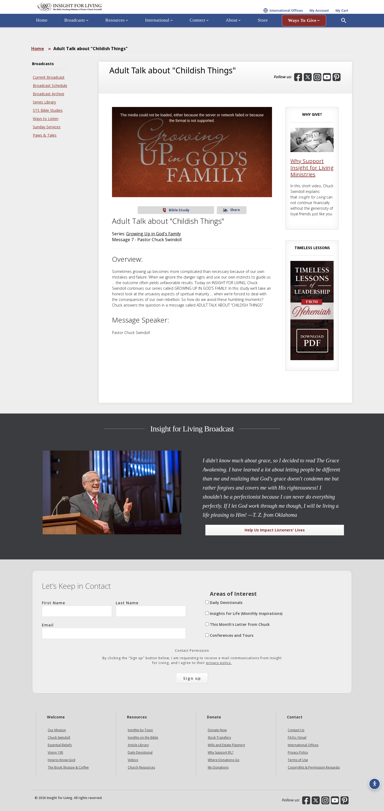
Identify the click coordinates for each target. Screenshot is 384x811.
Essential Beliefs (60, 745)
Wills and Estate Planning (226, 745)
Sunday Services (47, 126)
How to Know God (61, 760)
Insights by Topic (140, 730)
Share (208, 210)
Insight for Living (96, 14)
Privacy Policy (298, 752)
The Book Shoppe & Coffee (68, 767)
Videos (133, 760)
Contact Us (296, 730)
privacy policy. (219, 663)
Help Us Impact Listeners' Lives (275, 529)
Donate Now (217, 730)
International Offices (303, 745)
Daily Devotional (140, 752)
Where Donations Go (223, 760)
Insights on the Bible (143, 737)
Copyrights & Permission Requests (314, 767)
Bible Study (176, 210)
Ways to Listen (45, 118)
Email (114, 630)
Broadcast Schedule (50, 85)
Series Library (44, 102)
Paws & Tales (45, 135)
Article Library (138, 745)
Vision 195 (55, 752)
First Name (77, 608)
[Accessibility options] (372, 780)
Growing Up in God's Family (153, 234)
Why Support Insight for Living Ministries (312, 167)
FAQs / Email (297, 737)
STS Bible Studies (48, 110)
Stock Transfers (219, 737)
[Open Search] (343, 35)
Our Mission (57, 730)
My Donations (218, 767)
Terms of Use (298, 760)
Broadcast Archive (48, 93)
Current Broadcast (49, 77)
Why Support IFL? (220, 752)
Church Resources (141, 767)
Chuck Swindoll (59, 737)
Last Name (151, 608)
